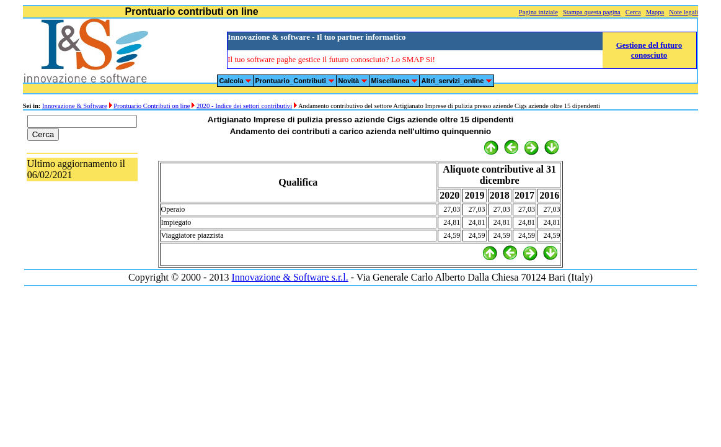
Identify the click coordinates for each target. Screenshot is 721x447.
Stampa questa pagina (592, 12)
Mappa (655, 12)
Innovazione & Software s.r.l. (289, 277)
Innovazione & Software (74, 105)
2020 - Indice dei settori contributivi (244, 105)
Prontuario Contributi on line (151, 105)
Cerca (633, 12)
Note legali (683, 12)
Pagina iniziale (538, 12)
